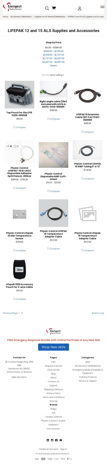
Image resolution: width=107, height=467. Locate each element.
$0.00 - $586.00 (53, 47)
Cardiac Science (53, 416)
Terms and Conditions (53, 397)
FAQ (53, 361)
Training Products (88, 377)
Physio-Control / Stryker (53, 420)
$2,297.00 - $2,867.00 (53, 61)
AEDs (87, 361)
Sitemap (53, 401)
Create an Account (48, 449)
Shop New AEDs (53, 347)
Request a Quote (53, 365)
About (54, 377)
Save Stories (53, 369)
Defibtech (54, 424)
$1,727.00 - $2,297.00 (53, 58)
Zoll (53, 412)
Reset (53, 65)
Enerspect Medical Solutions (56, 453)
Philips (54, 409)
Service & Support (88, 380)
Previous (10, 313)
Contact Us (53, 381)
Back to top (98, 313)
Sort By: (46, 74)
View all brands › (53, 429)
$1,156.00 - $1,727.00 (53, 54)
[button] (53, 347)
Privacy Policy (53, 393)
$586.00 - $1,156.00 (54, 51)
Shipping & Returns (53, 389)
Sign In (63, 449)
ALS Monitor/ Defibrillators (88, 365)
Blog (53, 373)
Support (53, 385)
